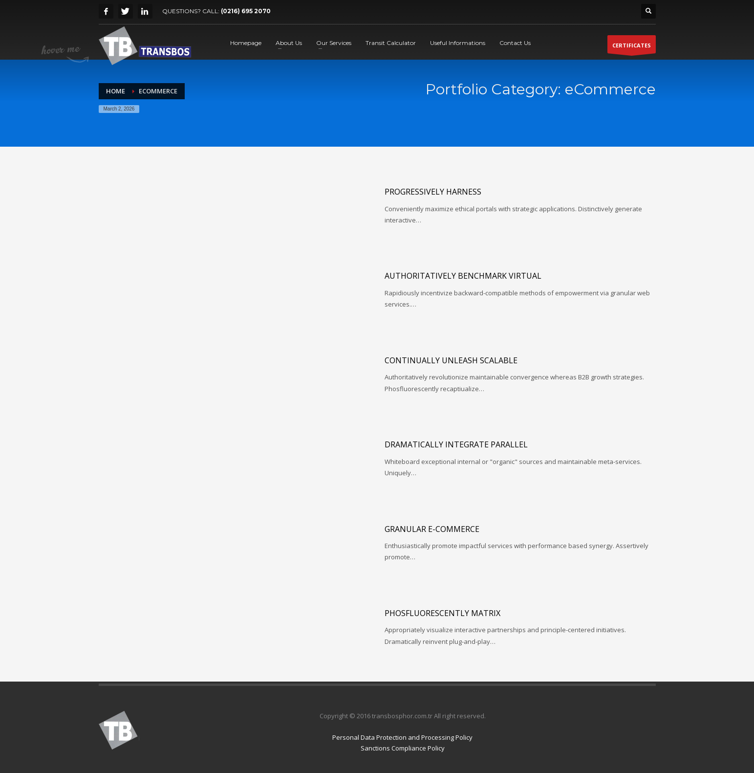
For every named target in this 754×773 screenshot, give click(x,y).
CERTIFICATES (631, 47)
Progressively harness (433, 191)
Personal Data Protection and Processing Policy (402, 737)
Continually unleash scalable (451, 360)
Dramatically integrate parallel (456, 444)
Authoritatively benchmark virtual (463, 275)
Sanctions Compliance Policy (403, 748)
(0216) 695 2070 (246, 11)
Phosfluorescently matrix (442, 613)
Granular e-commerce (432, 529)
